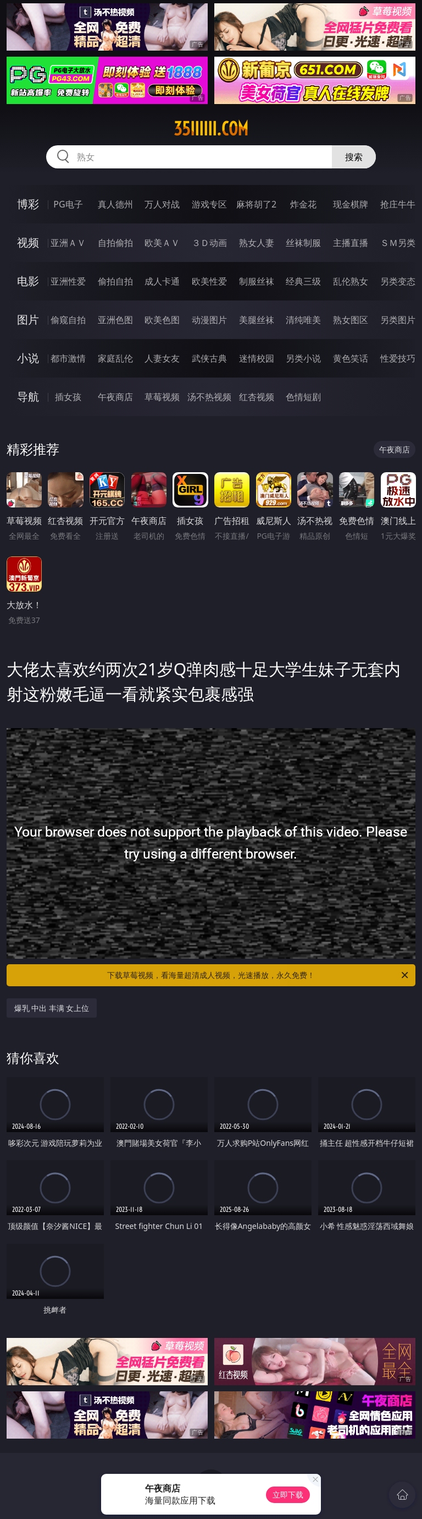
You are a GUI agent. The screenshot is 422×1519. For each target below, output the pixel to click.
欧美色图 (162, 320)
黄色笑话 (350, 358)
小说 (28, 358)
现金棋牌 (350, 204)
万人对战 (162, 204)
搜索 (354, 157)
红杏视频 (256, 397)
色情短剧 (303, 397)
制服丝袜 (256, 281)
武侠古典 (209, 358)
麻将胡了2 (256, 204)
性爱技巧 (397, 358)
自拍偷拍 (115, 243)
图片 (28, 319)
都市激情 (68, 358)
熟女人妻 (256, 243)
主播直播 (350, 243)
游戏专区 (209, 204)
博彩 (28, 203)
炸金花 (303, 204)
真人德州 (115, 204)
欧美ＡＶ (162, 243)
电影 (28, 281)
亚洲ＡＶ (68, 243)
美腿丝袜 (256, 320)
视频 (28, 242)
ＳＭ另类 (397, 243)
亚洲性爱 (68, 281)
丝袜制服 (303, 243)
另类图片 (397, 320)
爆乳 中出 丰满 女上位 (52, 1008)
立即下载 (288, 1494)
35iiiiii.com (211, 129)
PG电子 (67, 204)
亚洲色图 (115, 320)
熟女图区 (350, 320)
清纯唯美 (303, 320)
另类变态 (397, 281)
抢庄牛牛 (397, 204)
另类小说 (303, 358)
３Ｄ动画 (209, 243)
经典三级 (303, 281)
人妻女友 (162, 358)
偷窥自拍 (68, 320)
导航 (28, 396)
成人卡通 (162, 281)
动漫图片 (209, 320)
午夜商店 (115, 397)
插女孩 (68, 397)
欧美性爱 (209, 281)
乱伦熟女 (350, 281)
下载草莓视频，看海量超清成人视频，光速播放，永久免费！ (258, 975)
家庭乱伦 (115, 358)
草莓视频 (162, 397)
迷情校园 (256, 358)
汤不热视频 (209, 397)
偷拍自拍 (115, 281)
